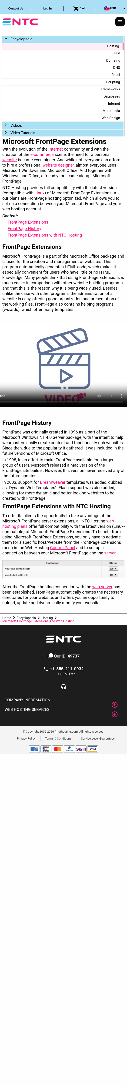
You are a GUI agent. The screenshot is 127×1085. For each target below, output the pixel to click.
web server (102, 586)
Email (115, 75)
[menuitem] (16, 8)
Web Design (111, 118)
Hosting (113, 46)
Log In (47, 8)
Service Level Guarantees (98, 738)
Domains (113, 60)
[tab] (63, 700)
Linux (39, 192)
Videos (16, 125)
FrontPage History (24, 228)
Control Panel (62, 547)
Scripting (113, 82)
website (9, 159)
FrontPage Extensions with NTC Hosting (45, 235)
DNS (116, 68)
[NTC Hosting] (20, 21)
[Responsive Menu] (120, 21)
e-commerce (41, 154)
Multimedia (111, 111)
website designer (58, 165)
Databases (112, 96)
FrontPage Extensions (28, 222)
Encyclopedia (21, 39)
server (109, 552)
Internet (114, 103)
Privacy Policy (26, 738)
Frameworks (110, 89)
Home (6, 618)
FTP (117, 53)
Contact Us (15, 8)
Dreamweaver (52, 482)
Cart (79, 8)
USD (110, 8)
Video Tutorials (22, 133)
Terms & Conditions (58, 738)
